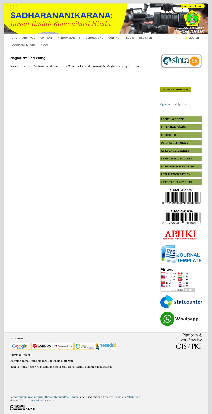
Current (46, 37)
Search (193, 37)
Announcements (69, 37)
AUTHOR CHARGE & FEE (177, 182)
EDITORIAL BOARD (173, 127)
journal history (23, 44)
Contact (114, 37)
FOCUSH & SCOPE (172, 119)
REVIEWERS (169, 135)
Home (13, 37)
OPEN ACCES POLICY (174, 142)
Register (145, 37)
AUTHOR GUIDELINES (175, 150)
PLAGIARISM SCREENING (177, 166)
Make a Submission (176, 89)
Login (130, 37)
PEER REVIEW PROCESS (176, 158)
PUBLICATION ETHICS (175, 174)
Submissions (94, 37)
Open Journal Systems (173, 104)
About (45, 44)
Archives (28, 37)
